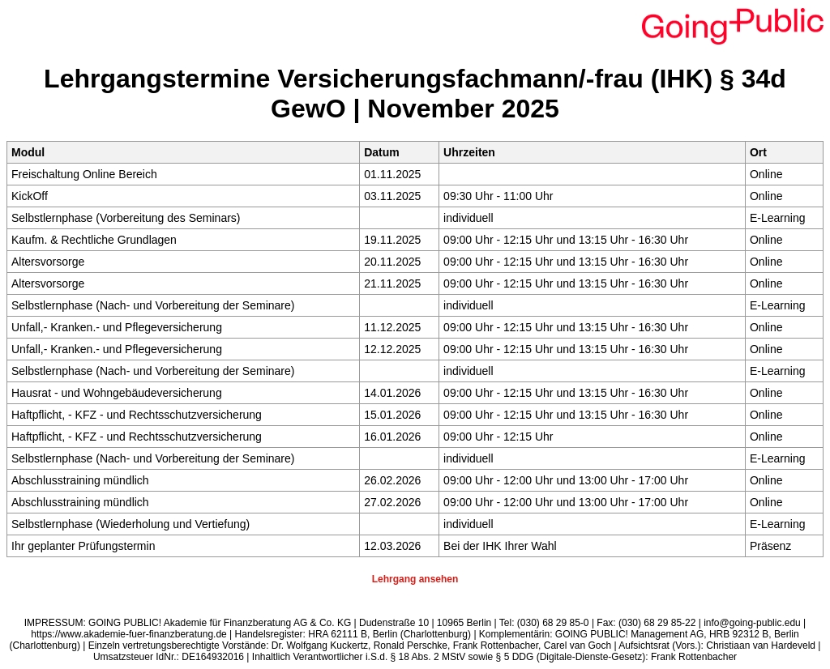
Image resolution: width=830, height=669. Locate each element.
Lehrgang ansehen (415, 579)
